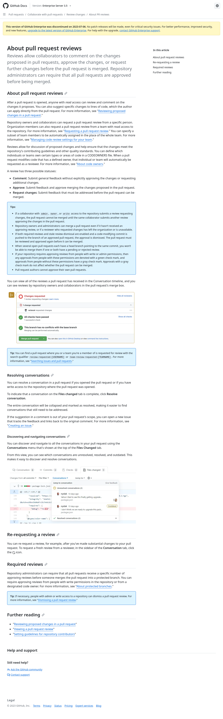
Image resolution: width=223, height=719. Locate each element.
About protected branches (94, 586)
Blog (98, 705)
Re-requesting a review (33, 534)
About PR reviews (99, 14)
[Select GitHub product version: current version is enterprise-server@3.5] (51, 6)
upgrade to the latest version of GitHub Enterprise (57, 30)
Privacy (47, 705)
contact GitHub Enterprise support (139, 30)
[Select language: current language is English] (217, 6)
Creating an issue (20, 425)
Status (58, 705)
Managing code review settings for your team (61, 140)
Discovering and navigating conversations (38, 437)
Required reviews (27, 564)
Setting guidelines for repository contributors (44, 634)
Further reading (26, 615)
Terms (36, 705)
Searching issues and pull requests (51, 361)
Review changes (76, 14)
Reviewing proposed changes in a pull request (45, 624)
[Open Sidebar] (4, 14)
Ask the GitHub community (24, 669)
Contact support (18, 674)
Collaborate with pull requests (45, 14)
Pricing (69, 705)
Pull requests (16, 14)
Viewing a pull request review (33, 629)
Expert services (84, 705)
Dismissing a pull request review (57, 600)
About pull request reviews (37, 93)
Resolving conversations (30, 375)
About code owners (90, 164)
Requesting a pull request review (86, 131)
